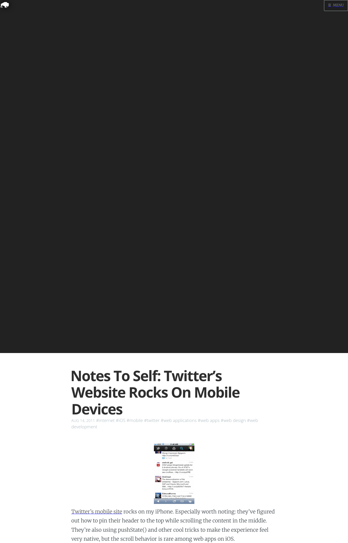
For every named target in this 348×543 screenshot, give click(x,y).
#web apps (209, 420)
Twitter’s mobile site (96, 511)
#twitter (152, 420)
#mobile (135, 420)
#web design (233, 420)
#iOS (120, 420)
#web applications (179, 420)
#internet (105, 420)
